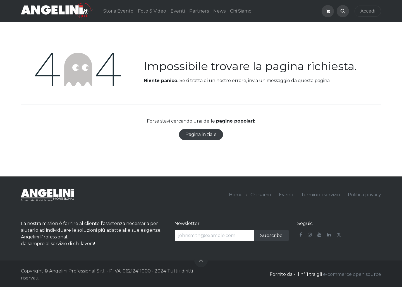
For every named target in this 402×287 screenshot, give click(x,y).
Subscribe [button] (271, 235)
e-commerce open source (352, 274)
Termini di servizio (320, 194)
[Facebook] (300, 234)
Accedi (367, 11)
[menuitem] (118, 11)
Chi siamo (260, 194)
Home (236, 194)
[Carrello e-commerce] (328, 11)
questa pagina (314, 80)
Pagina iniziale (201, 134)
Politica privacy (364, 194)
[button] (343, 11)
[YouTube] (319, 234)
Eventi (286, 194)
